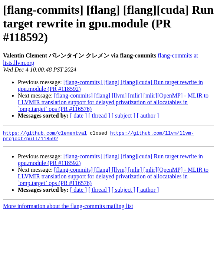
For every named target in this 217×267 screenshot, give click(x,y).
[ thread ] (99, 115)
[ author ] (148, 115)
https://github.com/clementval (45, 134)
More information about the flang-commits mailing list (68, 208)
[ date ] (78, 115)
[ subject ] (123, 115)
